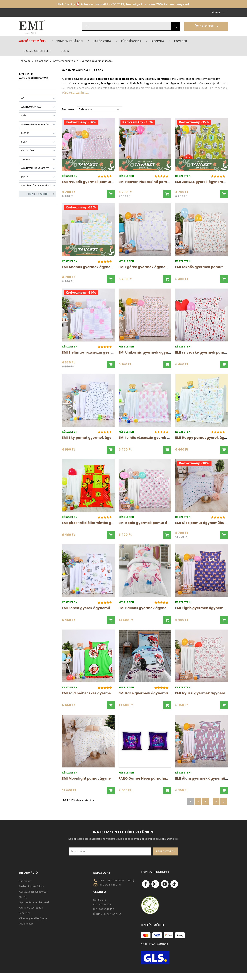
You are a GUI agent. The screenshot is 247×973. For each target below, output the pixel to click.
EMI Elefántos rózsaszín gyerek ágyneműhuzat (102, 352)
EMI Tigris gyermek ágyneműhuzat (205, 608)
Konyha (157, 41)
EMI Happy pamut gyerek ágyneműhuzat (210, 437)
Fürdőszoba (131, 41)
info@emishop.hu (110, 884)
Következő (223, 801)
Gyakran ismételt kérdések (34, 902)
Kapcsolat (25, 881)
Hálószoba (102, 41)
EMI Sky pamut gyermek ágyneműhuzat (96, 437)
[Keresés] (126, 26)
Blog (65, 51)
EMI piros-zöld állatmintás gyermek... (94, 523)
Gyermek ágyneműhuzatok (33, 76)
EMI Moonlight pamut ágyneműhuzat (94, 778)
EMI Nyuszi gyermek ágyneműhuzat (206, 693)
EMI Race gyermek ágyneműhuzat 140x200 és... (160, 693)
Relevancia (99, 109)
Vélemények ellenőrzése (33, 918)
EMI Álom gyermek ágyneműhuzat (205, 778)
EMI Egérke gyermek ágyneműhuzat (150, 267)
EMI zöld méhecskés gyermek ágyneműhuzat (101, 693)
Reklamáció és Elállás (31, 886)
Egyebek (180, 41)
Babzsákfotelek (37, 51)
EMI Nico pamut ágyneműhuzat (202, 523)
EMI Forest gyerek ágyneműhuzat (91, 608)
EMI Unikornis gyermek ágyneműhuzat (152, 352)
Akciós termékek (33, 41)
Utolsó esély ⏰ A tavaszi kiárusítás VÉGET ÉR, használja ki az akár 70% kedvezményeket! (123, 4)
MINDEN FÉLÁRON (70, 41)
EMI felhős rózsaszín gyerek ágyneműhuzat (156, 437)
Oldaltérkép (26, 923)
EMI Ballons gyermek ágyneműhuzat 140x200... (159, 608)
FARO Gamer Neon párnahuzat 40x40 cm (154, 778)
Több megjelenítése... (75, 93)
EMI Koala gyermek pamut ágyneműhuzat (155, 523)
